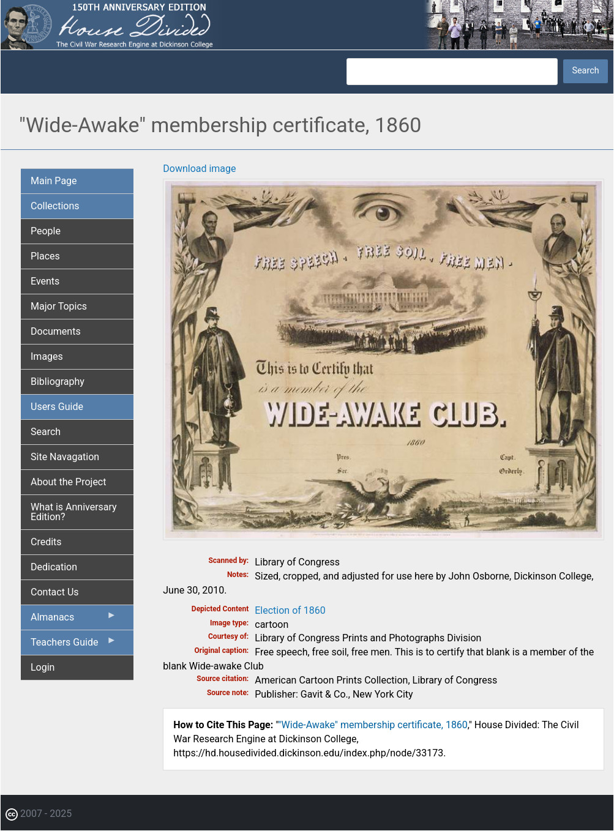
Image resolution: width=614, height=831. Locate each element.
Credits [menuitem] (46, 542)
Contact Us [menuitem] (55, 592)
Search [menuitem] (46, 432)
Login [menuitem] (42, 667)
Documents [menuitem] (56, 331)
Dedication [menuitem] (54, 567)
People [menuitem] (46, 231)
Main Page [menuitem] (54, 181)
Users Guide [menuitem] (57, 406)
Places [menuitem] (45, 256)
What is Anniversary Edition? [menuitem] (74, 512)
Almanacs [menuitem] (73, 620)
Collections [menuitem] (55, 206)
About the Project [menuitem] (68, 482)
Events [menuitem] (45, 281)
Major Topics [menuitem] (59, 306)
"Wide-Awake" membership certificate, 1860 (372, 725)
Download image (199, 168)
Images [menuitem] (47, 356)
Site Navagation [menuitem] (65, 457)
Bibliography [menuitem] (57, 381)
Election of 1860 (290, 610)
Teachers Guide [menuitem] (73, 645)
